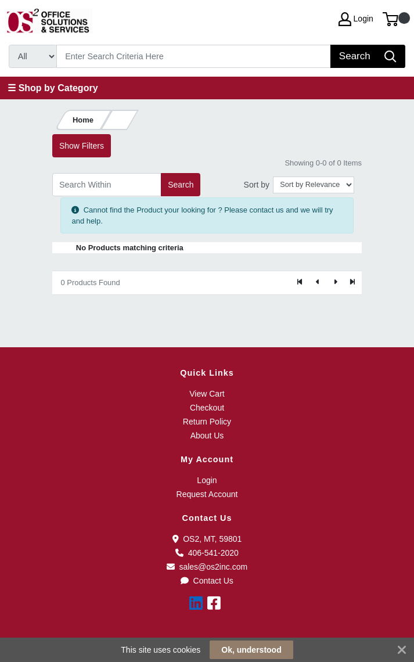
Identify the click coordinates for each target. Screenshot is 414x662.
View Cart (206, 393)
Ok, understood (251, 649)
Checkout (207, 407)
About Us (207, 435)
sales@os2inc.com (207, 566)
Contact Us (207, 580)
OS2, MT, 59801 (207, 539)
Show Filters (81, 145)
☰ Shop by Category (53, 88)
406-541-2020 (207, 552)
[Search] (194, 56)
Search (180, 184)
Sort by (256, 184)
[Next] (335, 282)
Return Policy (207, 421)
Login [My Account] (356, 19)
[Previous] (317, 282)
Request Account (207, 494)
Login (207, 480)
